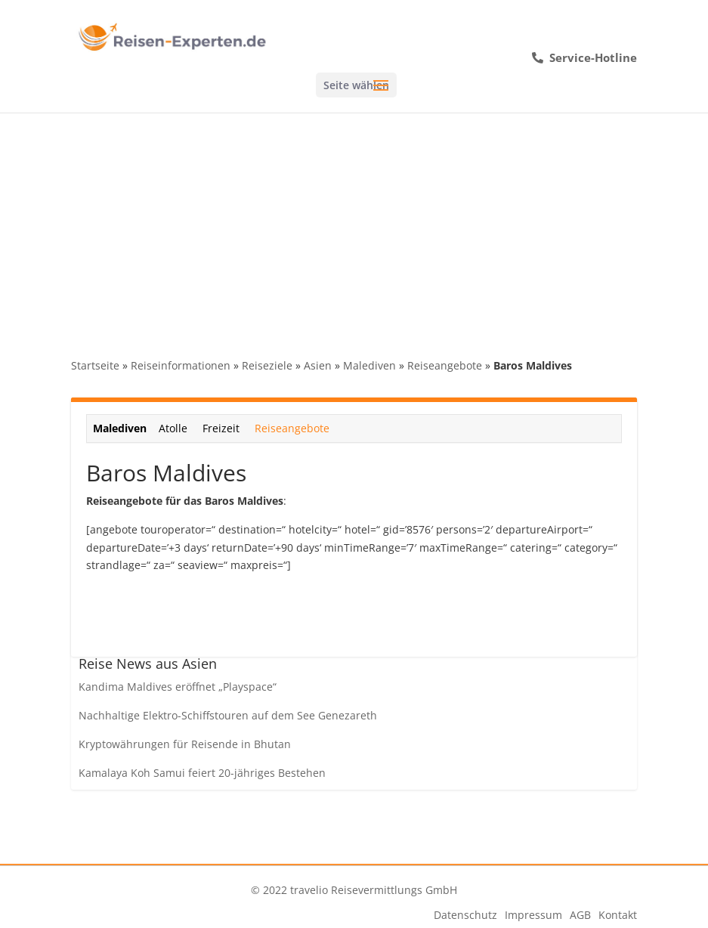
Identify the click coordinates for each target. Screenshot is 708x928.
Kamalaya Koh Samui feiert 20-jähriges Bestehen (202, 773)
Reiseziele (267, 365)
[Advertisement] (354, 226)
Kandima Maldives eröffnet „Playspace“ (178, 686)
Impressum (533, 915)
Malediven (369, 365)
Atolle (173, 428)
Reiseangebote (444, 365)
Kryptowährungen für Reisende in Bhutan (185, 744)
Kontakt (617, 915)
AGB (580, 915)
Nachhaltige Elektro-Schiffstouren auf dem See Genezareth (228, 715)
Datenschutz (465, 915)
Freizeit (221, 428)
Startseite (95, 365)
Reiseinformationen (180, 365)
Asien (318, 365)
